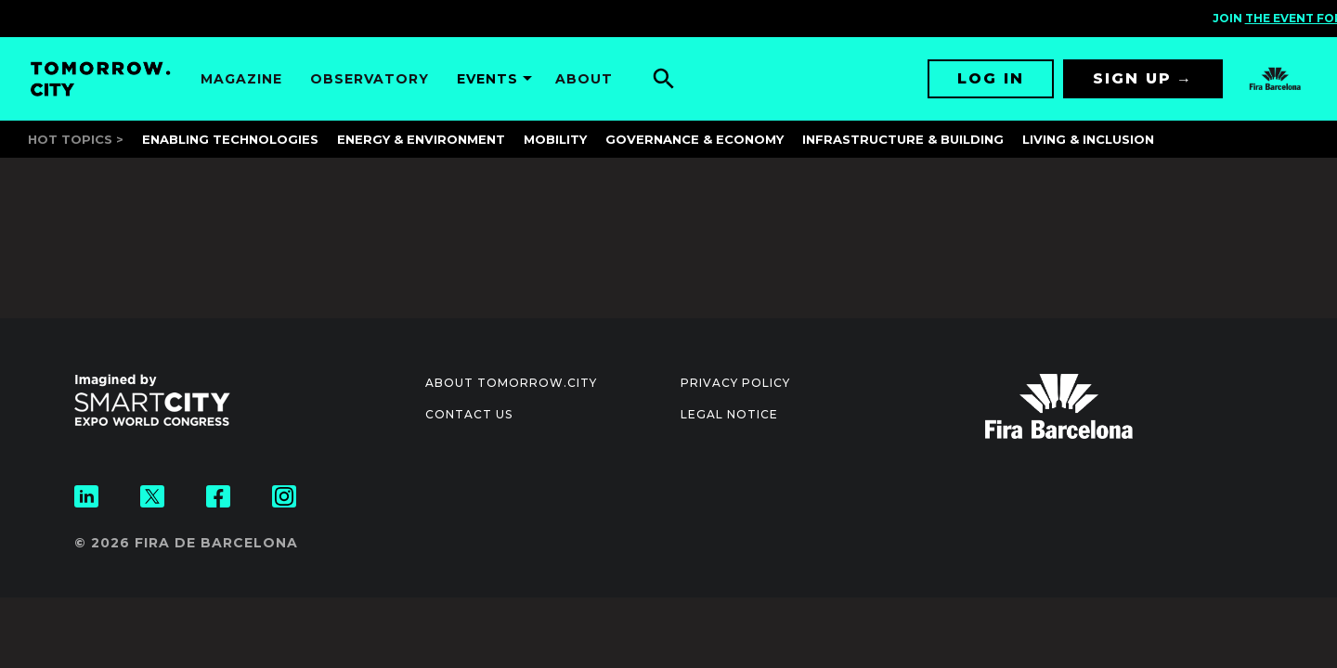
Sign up (1132, 78)
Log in (990, 78)
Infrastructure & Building (903, 139)
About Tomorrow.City (511, 383)
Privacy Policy (735, 383)
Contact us (469, 414)
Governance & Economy (694, 139)
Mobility (555, 139)
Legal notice (729, 414)
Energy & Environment (421, 139)
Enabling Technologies (230, 139)
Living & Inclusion (1088, 139)
